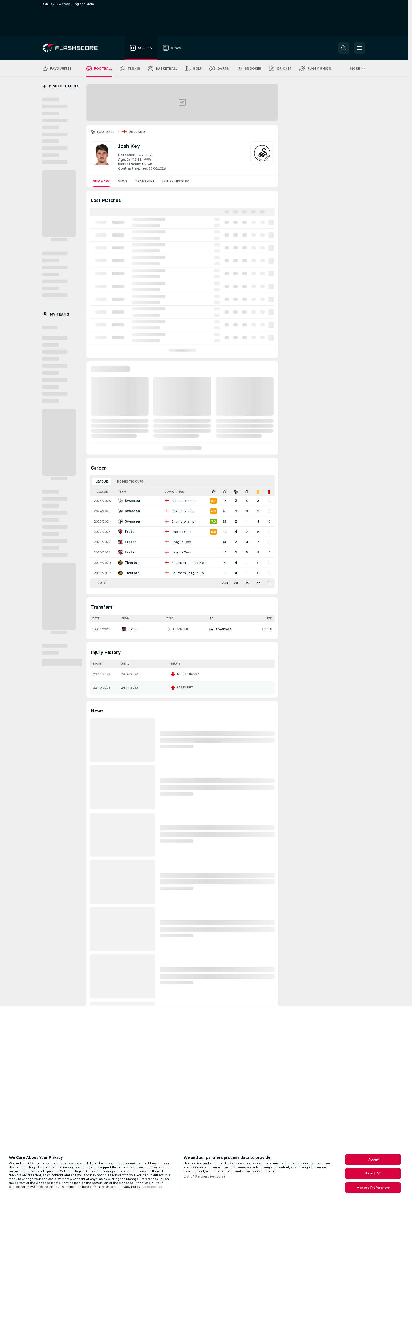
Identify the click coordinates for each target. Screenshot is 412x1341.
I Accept (373, 1159)
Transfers (144, 181)
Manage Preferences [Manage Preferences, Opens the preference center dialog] (373, 1188)
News (122, 181)
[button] (343, 48)
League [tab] (101, 481)
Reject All (373, 1173)
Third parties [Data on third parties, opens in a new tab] (152, 1187)
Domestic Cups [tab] (130, 481)
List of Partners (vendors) (204, 1176)
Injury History (175, 181)
